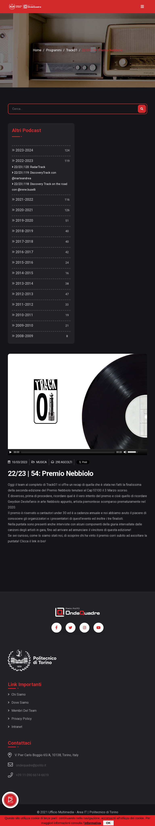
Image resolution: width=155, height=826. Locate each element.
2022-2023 (22, 160)
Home (37, 50)
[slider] (68, 452)
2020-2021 (22, 210)
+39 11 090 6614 (28, 775)
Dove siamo (18, 702)
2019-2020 (22, 220)
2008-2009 (22, 336)
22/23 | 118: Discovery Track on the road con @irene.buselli (39, 186)
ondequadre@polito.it (27, 764)
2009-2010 (22, 325)
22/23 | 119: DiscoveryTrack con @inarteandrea (34, 175)
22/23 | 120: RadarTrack (28, 167)
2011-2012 (22, 304)
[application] (77, 452)
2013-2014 (22, 283)
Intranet (15, 727)
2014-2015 (22, 273)
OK (108, 823)
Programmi (54, 50)
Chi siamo (17, 694)
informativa (92, 823)
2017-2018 (22, 241)
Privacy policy (20, 719)
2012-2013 (22, 294)
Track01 (71, 50)
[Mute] (125, 452)
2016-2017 (22, 252)
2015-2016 (22, 262)
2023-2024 (22, 150)
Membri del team (22, 711)
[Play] (10, 452)
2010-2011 (22, 315)
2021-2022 (22, 199)
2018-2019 (22, 231)
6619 (45, 775)
